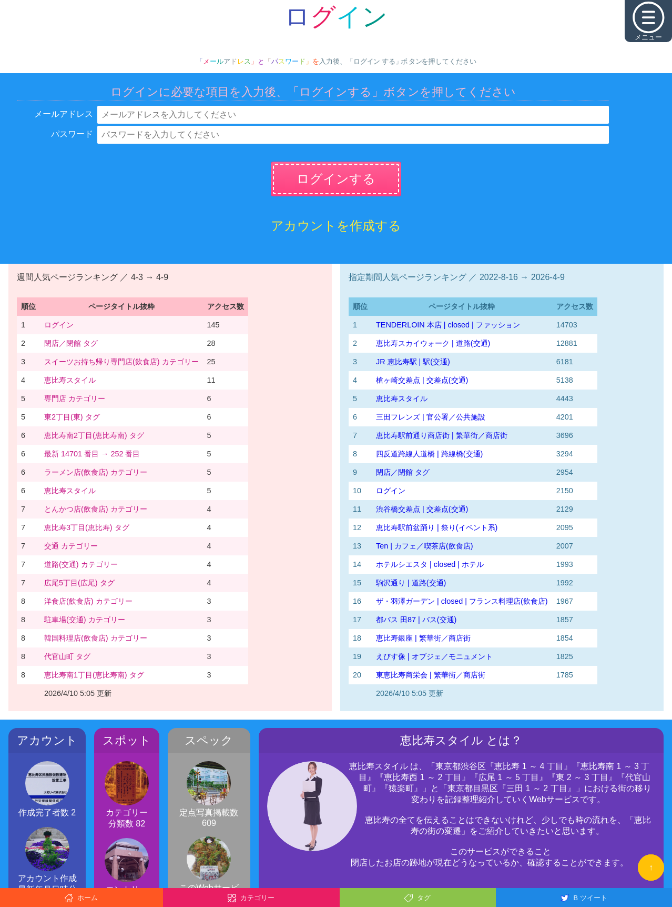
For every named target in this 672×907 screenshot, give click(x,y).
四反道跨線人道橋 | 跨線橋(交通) (429, 454)
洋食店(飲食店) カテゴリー (88, 601)
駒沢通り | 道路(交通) (411, 583)
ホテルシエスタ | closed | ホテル (430, 564)
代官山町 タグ (67, 656)
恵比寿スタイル (70, 380)
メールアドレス (63, 113)
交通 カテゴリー (71, 546)
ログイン (59, 325)
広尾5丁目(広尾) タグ (79, 583)
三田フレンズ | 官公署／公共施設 (430, 417)
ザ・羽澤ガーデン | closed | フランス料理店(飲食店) (462, 601)
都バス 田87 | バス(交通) (416, 619)
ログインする (336, 179)
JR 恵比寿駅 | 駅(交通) (413, 361)
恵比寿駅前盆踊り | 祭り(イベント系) (436, 527)
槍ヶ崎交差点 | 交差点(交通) (422, 380)
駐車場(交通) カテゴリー (84, 619)
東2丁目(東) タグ (72, 417)
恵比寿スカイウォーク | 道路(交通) (433, 343)
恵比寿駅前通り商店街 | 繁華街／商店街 (441, 435)
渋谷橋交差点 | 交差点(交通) (422, 509)
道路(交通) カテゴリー (81, 564)
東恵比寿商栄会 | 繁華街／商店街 (430, 675)
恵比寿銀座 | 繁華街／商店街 (423, 638)
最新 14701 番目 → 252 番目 (92, 454)
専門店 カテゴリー (74, 398)
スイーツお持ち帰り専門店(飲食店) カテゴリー (121, 361)
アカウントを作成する (336, 225)
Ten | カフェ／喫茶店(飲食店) (424, 546)
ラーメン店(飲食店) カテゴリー (95, 472)
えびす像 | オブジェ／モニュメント (434, 656)
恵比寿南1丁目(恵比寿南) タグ (94, 675)
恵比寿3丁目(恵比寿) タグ (86, 527)
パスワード (72, 133)
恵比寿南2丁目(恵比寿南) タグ (94, 435)
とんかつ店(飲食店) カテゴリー (95, 509)
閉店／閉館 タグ (71, 343)
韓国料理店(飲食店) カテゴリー (95, 638)
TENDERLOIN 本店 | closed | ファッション (448, 325)
